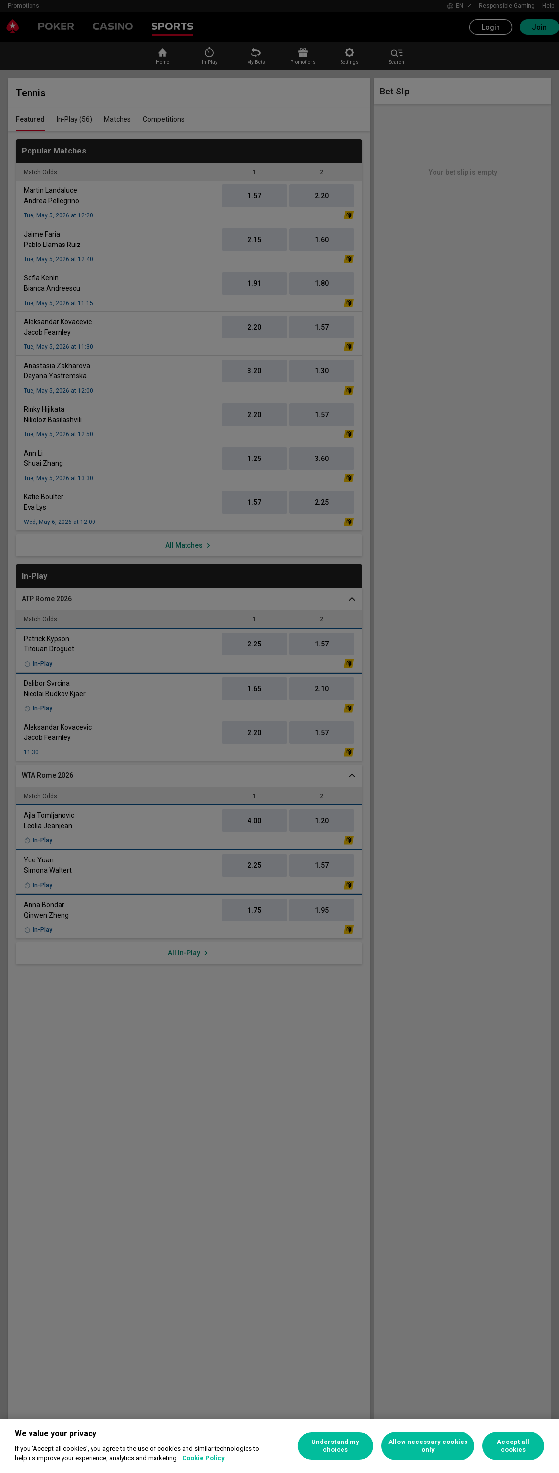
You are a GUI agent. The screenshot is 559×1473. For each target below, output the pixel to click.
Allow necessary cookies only (427, 1445)
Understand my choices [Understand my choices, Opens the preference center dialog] (335, 1445)
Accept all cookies (513, 1445)
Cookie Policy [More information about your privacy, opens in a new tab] (203, 1458)
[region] (279, 1446)
